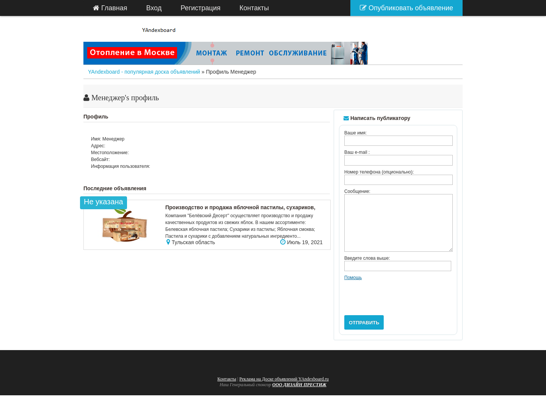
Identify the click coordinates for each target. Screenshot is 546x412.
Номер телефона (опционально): (379, 172)
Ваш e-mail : (357, 152)
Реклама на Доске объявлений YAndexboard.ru (284, 390)
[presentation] (402, 306)
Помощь (353, 289)
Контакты (226, 390)
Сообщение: (357, 191)
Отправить (364, 334)
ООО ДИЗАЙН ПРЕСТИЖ (299, 396)
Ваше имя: (355, 133)
